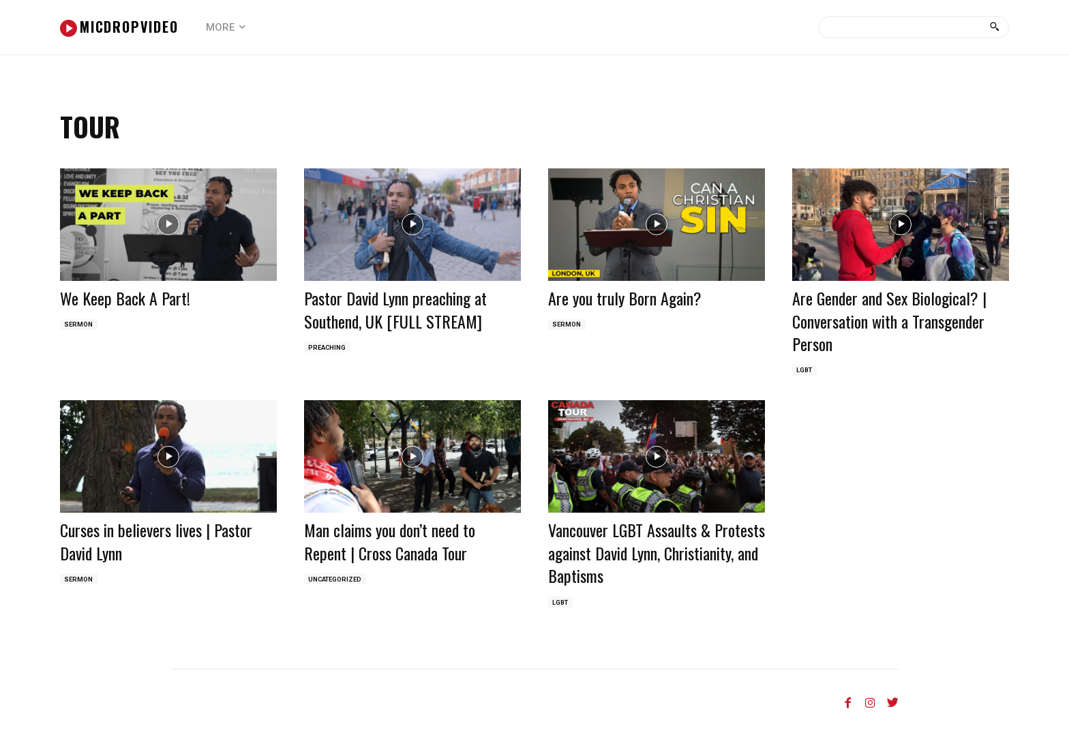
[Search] (994, 27)
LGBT (805, 371)
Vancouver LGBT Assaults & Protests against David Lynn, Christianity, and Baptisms (656, 554)
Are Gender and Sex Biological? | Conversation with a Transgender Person (889, 321)
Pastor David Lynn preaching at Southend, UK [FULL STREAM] (395, 309)
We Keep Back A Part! (125, 298)
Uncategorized (337, 582)
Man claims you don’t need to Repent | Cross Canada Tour (389, 543)
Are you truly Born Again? (625, 298)
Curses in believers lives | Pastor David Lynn (156, 543)
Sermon (80, 325)
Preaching (328, 348)
